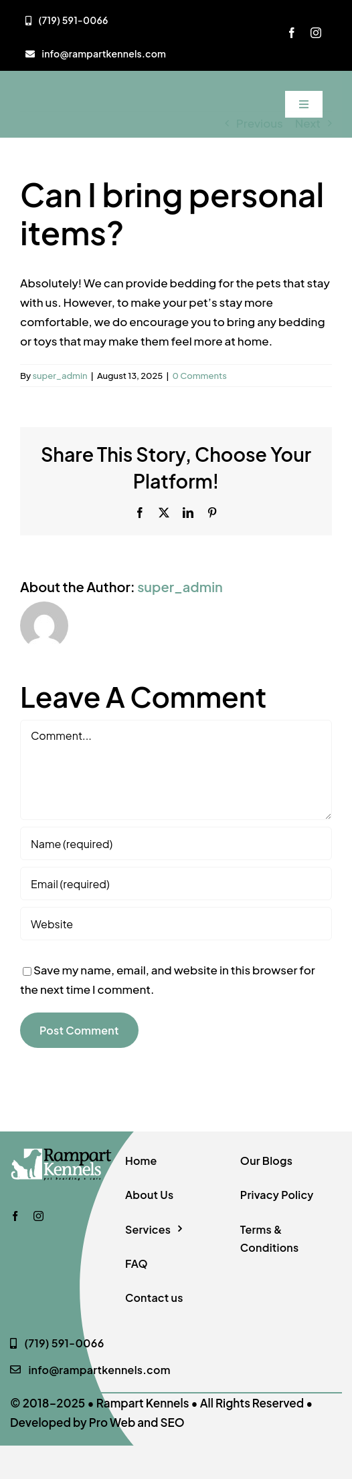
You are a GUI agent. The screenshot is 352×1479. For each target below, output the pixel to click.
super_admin (59, 375)
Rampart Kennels (142, 1402)
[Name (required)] (176, 843)
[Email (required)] (176, 883)
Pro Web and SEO (137, 1422)
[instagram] (316, 32)
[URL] (176, 923)
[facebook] (291, 32)
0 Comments (200, 375)
